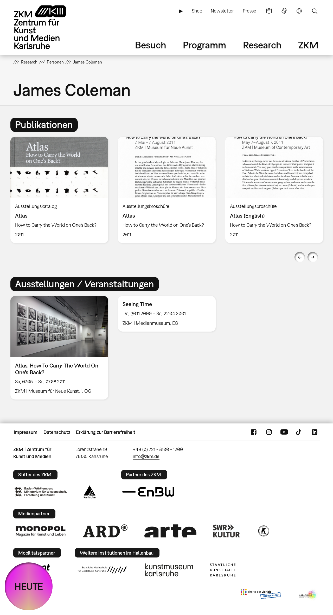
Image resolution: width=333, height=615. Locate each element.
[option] (59, 190)
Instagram (269, 432)
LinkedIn (314, 432)
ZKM (308, 44)
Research (262, 44)
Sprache (299, 11)
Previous (299, 257)
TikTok (299, 432)
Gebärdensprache (284, 11)
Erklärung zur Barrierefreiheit (105, 432)
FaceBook (253, 432)
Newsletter (222, 11)
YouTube (284, 432)
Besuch (150, 44)
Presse (249, 11)
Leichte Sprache (269, 11)
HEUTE (29, 586)
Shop (197, 11)
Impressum (25, 432)
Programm (204, 44)
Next (313, 257)
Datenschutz (56, 432)
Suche (314, 11)
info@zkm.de (146, 456)
